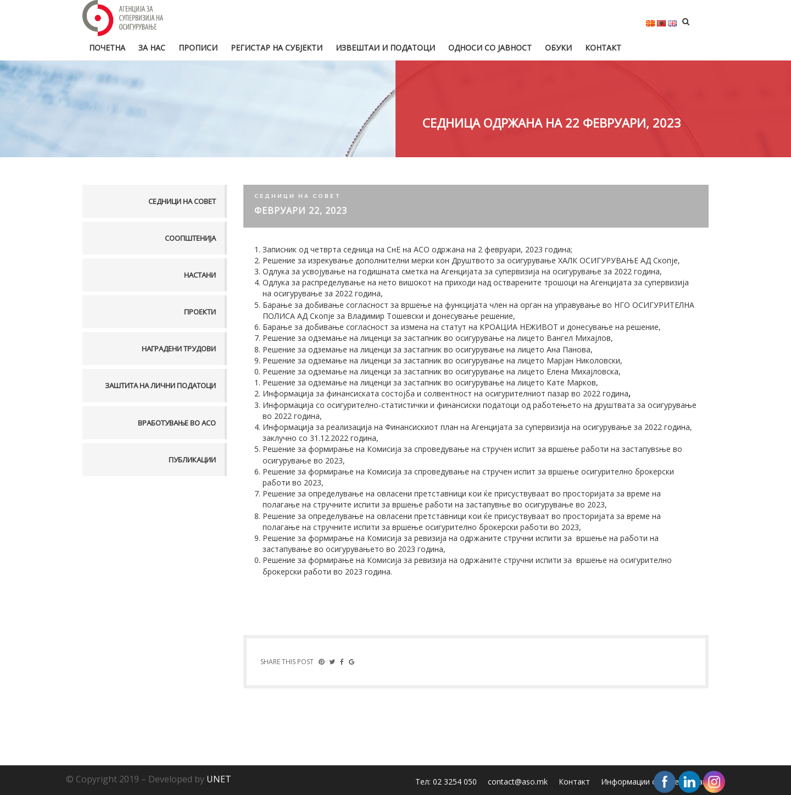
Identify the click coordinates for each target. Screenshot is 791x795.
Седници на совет (182, 201)
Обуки (558, 47)
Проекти (200, 312)
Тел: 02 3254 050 (446, 781)
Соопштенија (190, 238)
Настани (200, 275)
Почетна (107, 47)
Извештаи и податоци (385, 47)
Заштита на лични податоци (160, 385)
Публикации (192, 460)
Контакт (603, 47)
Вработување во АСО (177, 423)
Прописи (198, 47)
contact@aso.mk (518, 781)
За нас (151, 47)
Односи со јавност (490, 47)
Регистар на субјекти (276, 47)
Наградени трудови (179, 349)
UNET (219, 779)
